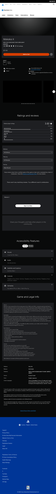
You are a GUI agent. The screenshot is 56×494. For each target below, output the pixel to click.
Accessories (24, 4)
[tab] (25, 244)
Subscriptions (24, 13)
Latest (3, 13)
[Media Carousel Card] (22, 90)
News (30, 4)
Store (34, 4)
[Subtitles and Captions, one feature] (28, 267)
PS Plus (18, 4)
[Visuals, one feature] (28, 252)
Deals (17, 13)
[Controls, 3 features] (28, 276)
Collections (10, 13)
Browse (32, 13)
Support (39, 4)
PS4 (14, 4)
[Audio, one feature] (28, 259)
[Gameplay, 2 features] (28, 285)
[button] (36, 68)
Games (6, 4)
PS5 (10, 4)
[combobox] (28, 151)
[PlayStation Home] (2, 4)
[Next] (53, 90)
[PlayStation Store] (7, 8)
